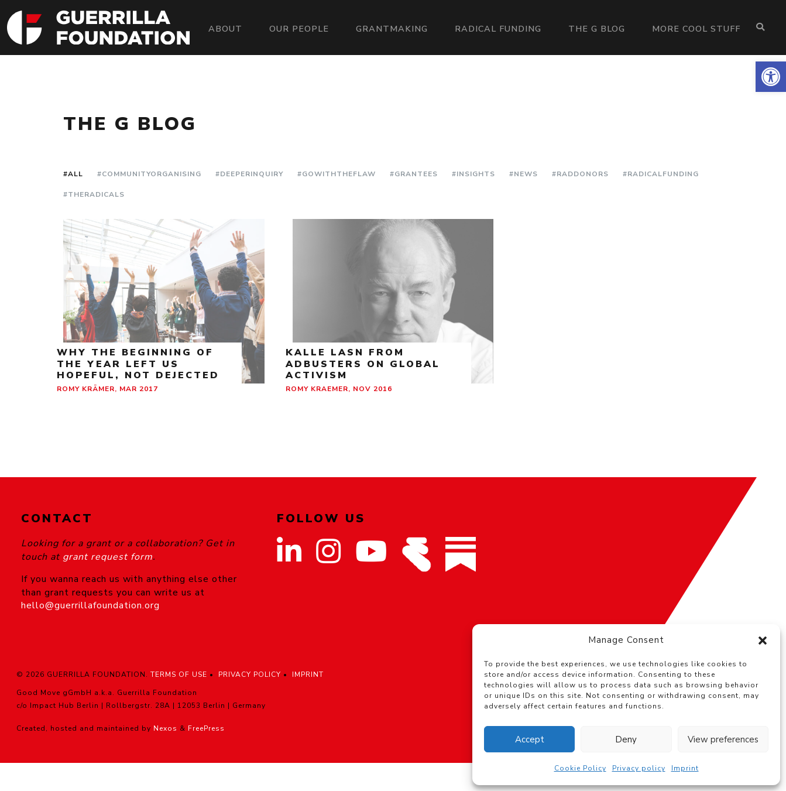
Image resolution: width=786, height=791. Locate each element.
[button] (771, 76)
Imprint (685, 768)
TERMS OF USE (178, 674)
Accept (529, 739)
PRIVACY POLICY (249, 674)
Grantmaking (392, 29)
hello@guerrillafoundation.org (90, 605)
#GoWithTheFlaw (336, 174)
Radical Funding (498, 29)
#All (73, 174)
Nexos (165, 728)
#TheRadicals (94, 194)
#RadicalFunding (661, 174)
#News (523, 174)
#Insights (473, 174)
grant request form (108, 556)
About (225, 29)
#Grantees (414, 174)
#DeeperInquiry (249, 174)
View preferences (723, 739)
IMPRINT (308, 674)
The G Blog (596, 29)
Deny (626, 739)
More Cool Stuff (696, 29)
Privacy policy (638, 768)
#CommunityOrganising (149, 174)
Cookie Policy (580, 768)
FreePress (206, 728)
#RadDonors (580, 174)
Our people (299, 29)
